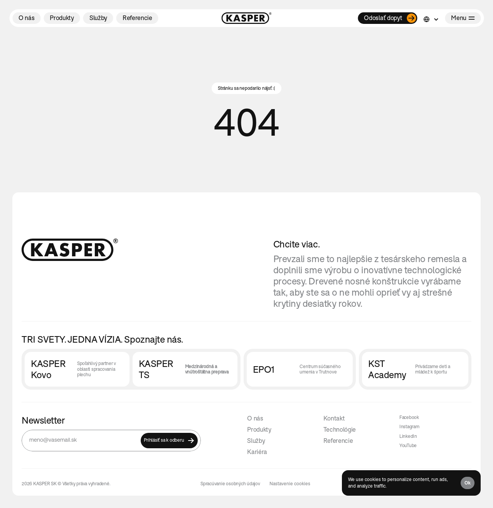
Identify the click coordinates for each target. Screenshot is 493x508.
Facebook (409, 417)
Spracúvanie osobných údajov (230, 483)
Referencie (338, 440)
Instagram (409, 426)
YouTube (408, 445)
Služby (256, 440)
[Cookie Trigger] (289, 483)
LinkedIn (408, 436)
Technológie (339, 429)
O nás (255, 418)
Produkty (259, 429)
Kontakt (334, 418)
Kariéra (257, 452)
